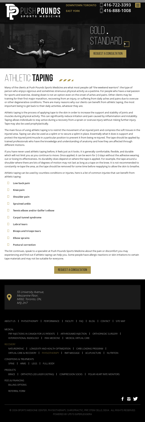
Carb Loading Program (89, 349)
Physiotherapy (29, 321)
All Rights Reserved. (123, 410)
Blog (92, 321)
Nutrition (112, 353)
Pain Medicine (52, 338)
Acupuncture (93, 353)
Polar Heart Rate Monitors (104, 374)
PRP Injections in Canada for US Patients (31, 334)
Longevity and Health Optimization (50, 349)
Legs (34, 363)
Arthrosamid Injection (74, 334)
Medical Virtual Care (78, 338)
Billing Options (17, 385)
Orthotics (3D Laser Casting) (37, 374)
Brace (11, 374)
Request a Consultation (108, 54)
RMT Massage (72, 353)
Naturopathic (16, 349)
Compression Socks (71, 374)
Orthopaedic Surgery (105, 334)
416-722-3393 (117, 5)
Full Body (48, 363)
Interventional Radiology (23, 338)
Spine (11, 363)
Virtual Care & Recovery (22, 353)
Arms (23, 363)
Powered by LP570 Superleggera (72, 414)
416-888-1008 (117, 10)
